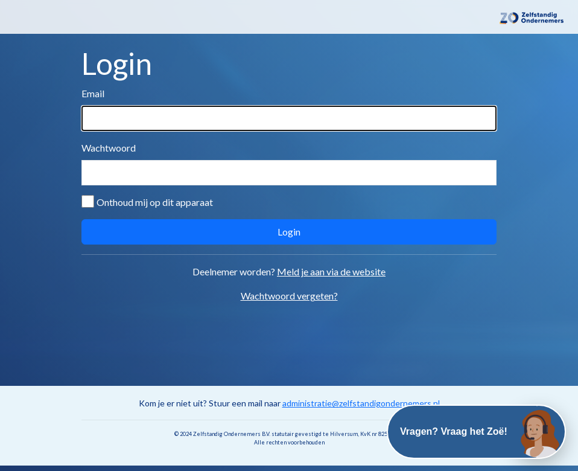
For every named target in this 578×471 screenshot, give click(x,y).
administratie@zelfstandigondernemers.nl (361, 403)
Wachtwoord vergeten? (289, 295)
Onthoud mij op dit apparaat (155, 202)
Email (92, 93)
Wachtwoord (108, 147)
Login (289, 231)
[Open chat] (539, 432)
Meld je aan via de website (331, 271)
